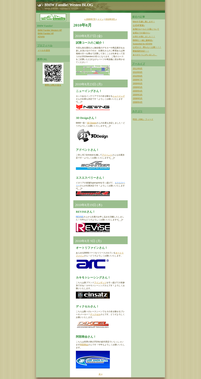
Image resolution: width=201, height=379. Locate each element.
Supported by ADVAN (142, 44)
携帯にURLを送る (53, 85)
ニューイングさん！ (89, 91)
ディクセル (95, 314)
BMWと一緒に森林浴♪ (143, 40)
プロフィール (44, 45)
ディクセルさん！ (87, 306)
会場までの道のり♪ (141, 33)
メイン (100, 19)
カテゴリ (137, 111)
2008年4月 (137, 102)
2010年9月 (137, 72)
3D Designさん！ (86, 118)
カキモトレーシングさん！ (93, 277)
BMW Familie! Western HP (50, 30)
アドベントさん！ (87, 149)
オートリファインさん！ (92, 247)
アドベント (107, 155)
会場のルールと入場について (146, 29)
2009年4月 (137, 91)
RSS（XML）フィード (143, 119)
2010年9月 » (111, 19)
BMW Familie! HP (46, 33)
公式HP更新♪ (139, 25)
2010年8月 (137, 76)
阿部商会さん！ (86, 336)
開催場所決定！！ (141, 51)
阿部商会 (84, 344)
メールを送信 (44, 50)
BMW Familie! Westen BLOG (68, 5)
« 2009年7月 (90, 19)
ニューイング (119, 96)
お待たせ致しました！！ (144, 36)
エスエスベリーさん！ (90, 177)
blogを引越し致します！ (144, 21)
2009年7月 (137, 80)
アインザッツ (100, 282)
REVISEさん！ (85, 211)
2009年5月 (137, 87)
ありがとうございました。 (145, 55)
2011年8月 (137, 68)
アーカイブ (138, 63)
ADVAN (41, 37)
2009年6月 (137, 83)
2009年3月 (137, 95)
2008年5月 (137, 98)
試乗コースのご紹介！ (90, 42)
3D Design (91, 123)
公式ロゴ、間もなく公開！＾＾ (147, 47)
